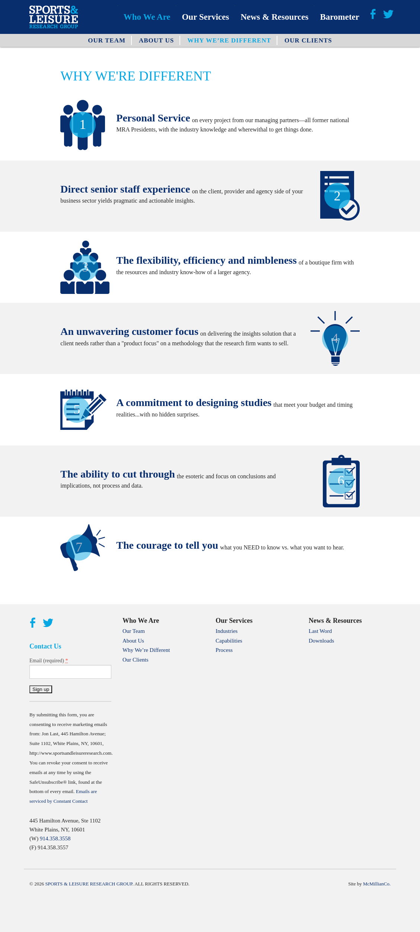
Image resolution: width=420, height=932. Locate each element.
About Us (156, 40)
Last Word (320, 631)
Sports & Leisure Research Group (88, 884)
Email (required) (48, 660)
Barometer (339, 17)
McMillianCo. (377, 884)
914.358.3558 (55, 838)
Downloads (321, 641)
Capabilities (229, 641)
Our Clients (308, 40)
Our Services (205, 17)
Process (224, 650)
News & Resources (274, 17)
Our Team (106, 40)
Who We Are (147, 17)
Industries (227, 631)
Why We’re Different (229, 40)
